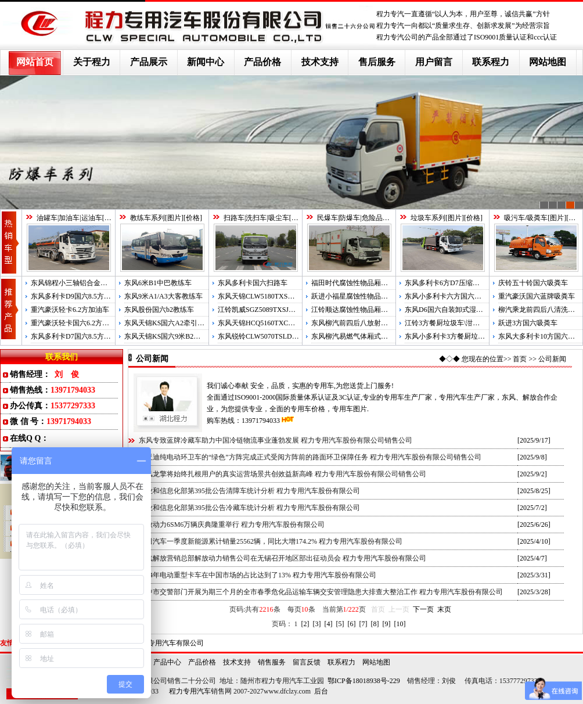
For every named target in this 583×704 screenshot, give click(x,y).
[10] (400, 624)
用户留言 (433, 62)
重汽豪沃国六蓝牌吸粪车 (536, 296)
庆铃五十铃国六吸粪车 (533, 283)
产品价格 (262, 62)
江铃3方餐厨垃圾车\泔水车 (446, 323)
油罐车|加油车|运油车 (69, 218)
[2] (305, 624)
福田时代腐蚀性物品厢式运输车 (360, 283)
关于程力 (91, 62)
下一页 (423, 609)
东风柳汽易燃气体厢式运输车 (356, 336)
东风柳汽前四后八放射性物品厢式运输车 (374, 323)
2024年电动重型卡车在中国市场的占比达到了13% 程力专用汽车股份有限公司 (257, 575)
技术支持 (320, 62)
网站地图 (547, 62)
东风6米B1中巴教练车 (158, 283)
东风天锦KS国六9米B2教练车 (169, 336)
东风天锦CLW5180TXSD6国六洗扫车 (274, 296)
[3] (317, 624)
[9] (387, 624)
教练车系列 (147, 218)
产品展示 (148, 62)
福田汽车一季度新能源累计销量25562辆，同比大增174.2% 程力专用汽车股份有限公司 (270, 541)
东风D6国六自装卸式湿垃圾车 (451, 310)
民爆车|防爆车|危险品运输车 (360, 218)
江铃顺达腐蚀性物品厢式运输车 (360, 310)
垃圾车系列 (428, 218)
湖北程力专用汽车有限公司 (162, 643)
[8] (375, 624)
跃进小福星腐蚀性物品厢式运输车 (363, 296)
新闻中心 (205, 62)
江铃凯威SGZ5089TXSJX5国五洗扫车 (275, 310)
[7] (363, 624)
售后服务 (376, 62)
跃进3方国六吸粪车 (527, 323)
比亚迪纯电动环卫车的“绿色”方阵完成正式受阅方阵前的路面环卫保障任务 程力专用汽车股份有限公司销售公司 (310, 457)
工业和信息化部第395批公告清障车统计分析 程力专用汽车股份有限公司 (249, 491)
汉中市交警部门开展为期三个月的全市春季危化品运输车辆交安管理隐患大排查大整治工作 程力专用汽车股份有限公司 (321, 592)
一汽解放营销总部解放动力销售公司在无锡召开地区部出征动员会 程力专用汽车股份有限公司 (282, 558)
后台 (321, 691)
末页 (444, 609)
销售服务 (272, 662)
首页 (520, 359)
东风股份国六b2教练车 (159, 310)
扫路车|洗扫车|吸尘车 (256, 218)
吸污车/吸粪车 (526, 218)
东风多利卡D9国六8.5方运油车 (78, 296)
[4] (329, 624)
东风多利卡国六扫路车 (252, 283)
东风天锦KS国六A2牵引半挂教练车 (178, 323)
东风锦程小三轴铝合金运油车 (76, 283)
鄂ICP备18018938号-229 (364, 681)
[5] (340, 624)
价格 (193, 218)
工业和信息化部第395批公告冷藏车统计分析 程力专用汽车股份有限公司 (249, 508)
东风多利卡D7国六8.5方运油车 (78, 336)
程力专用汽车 (190, 691)
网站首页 (34, 62)
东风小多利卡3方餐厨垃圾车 (448, 336)
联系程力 (490, 62)
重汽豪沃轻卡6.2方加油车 (70, 310)
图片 (111, 218)
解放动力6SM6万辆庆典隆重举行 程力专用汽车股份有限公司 (232, 524)
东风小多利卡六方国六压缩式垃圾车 (460, 296)
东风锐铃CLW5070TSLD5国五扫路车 (274, 336)
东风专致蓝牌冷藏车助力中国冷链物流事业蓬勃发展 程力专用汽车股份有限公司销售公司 (275, 440)
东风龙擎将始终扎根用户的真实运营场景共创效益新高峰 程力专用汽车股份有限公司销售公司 (282, 474)
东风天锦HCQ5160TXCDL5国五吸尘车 (277, 323)
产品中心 (167, 662)
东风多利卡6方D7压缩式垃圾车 (453, 283)
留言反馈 (307, 662)
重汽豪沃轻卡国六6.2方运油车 (77, 323)
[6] (352, 624)
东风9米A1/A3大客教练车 (163, 296)
